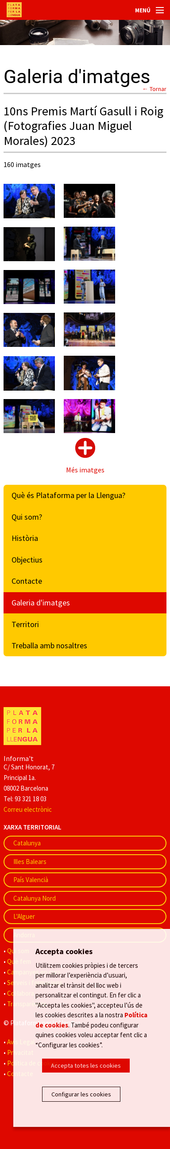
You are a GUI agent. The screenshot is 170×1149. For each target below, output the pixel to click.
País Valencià (30, 879)
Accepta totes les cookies (86, 1065)
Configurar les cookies (81, 1094)
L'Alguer (24, 916)
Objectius (27, 560)
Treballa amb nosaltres (49, 645)
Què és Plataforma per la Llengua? (68, 495)
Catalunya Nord (34, 898)
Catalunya (27, 843)
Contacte (27, 581)
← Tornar (154, 89)
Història (25, 538)
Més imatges (85, 469)
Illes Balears (29, 861)
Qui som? (27, 517)
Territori (25, 624)
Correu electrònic (28, 809)
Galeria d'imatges (41, 602)
